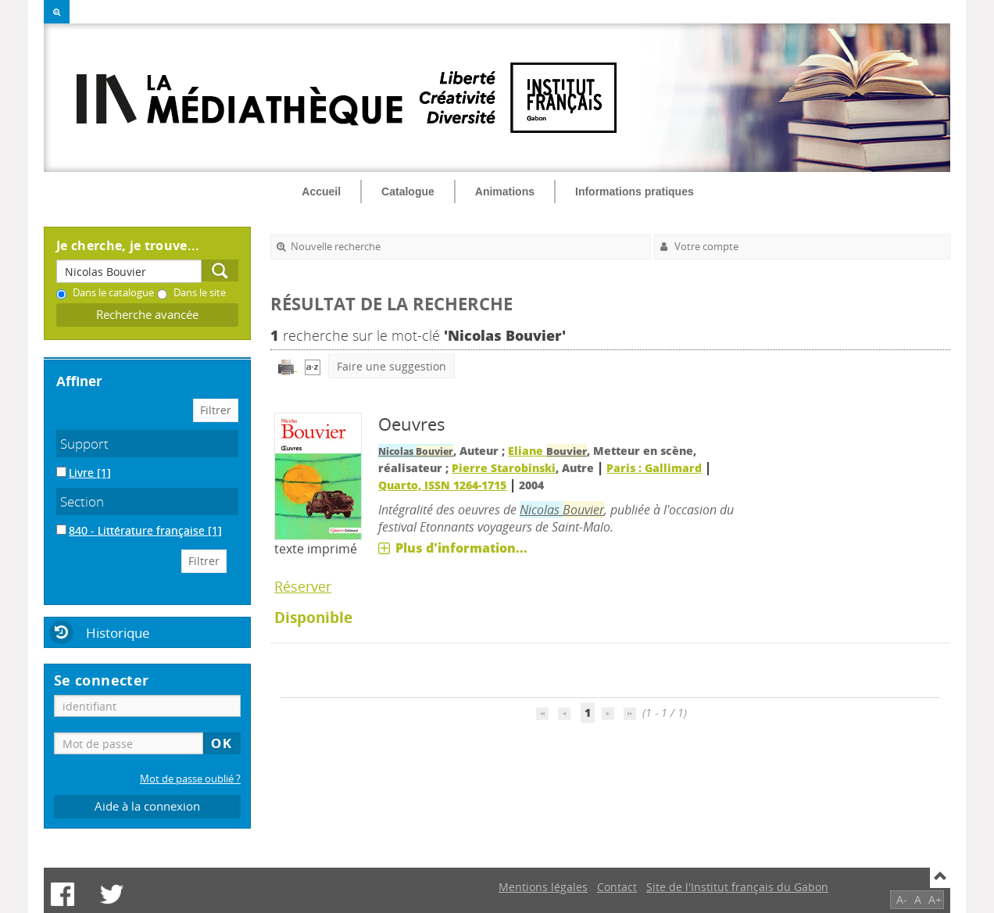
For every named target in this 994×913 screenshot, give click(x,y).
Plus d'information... (461, 548)
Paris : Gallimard (654, 467)
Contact (617, 886)
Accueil (321, 191)
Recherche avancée (147, 314)
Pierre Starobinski (504, 467)
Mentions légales (543, 886)
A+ (935, 899)
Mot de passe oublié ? (190, 779)
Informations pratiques (634, 191)
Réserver (302, 586)
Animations (505, 191)
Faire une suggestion (391, 366)
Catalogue (407, 191)
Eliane (547, 450)
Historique (118, 633)
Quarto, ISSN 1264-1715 (442, 485)
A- (901, 899)
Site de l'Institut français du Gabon (737, 886)
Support (84, 444)
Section (82, 501)
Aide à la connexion (147, 806)
